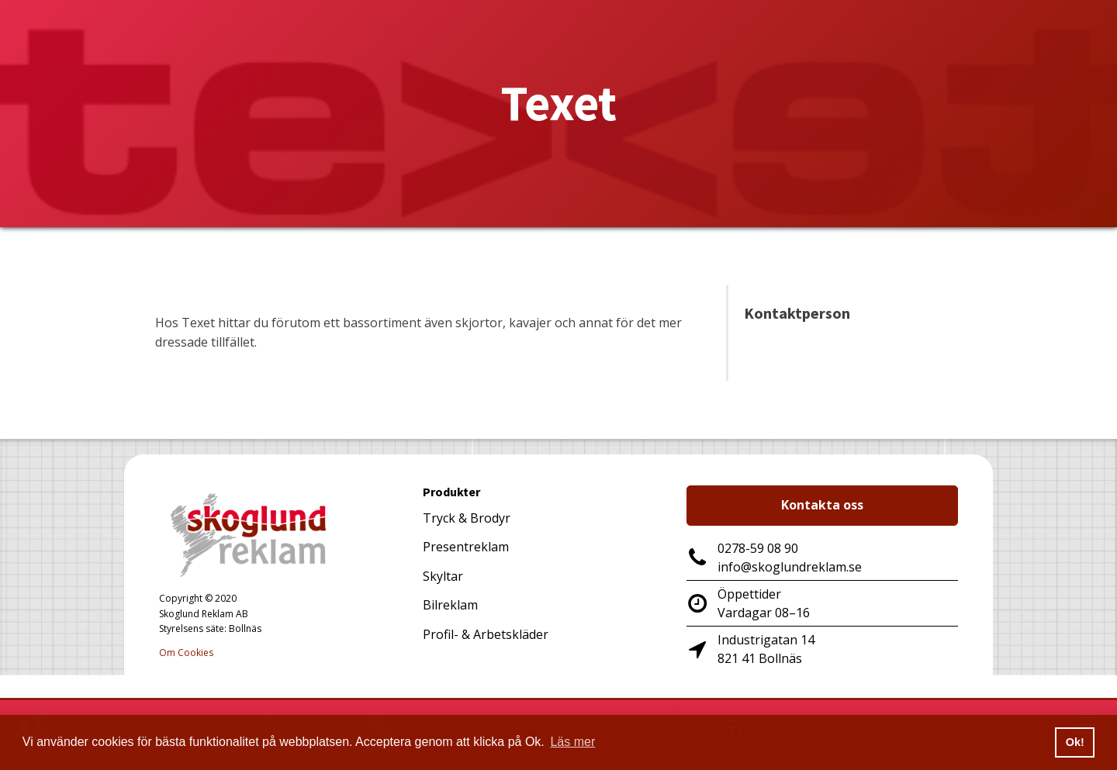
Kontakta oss (822, 504)
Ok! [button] (1075, 742)
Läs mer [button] (572, 741)
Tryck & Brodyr (466, 518)
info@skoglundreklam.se (790, 566)
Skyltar (443, 576)
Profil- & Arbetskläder (485, 634)
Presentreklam (466, 546)
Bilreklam (450, 604)
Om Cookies (186, 652)
